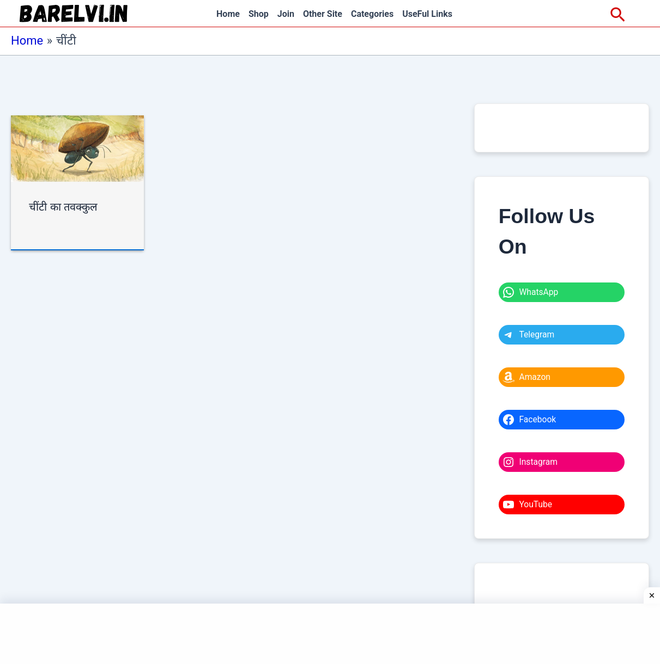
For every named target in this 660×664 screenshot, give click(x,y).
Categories (372, 14)
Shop (259, 14)
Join (285, 14)
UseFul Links (427, 14)
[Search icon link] (618, 15)
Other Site (322, 14)
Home (228, 14)
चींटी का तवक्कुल (63, 207)
